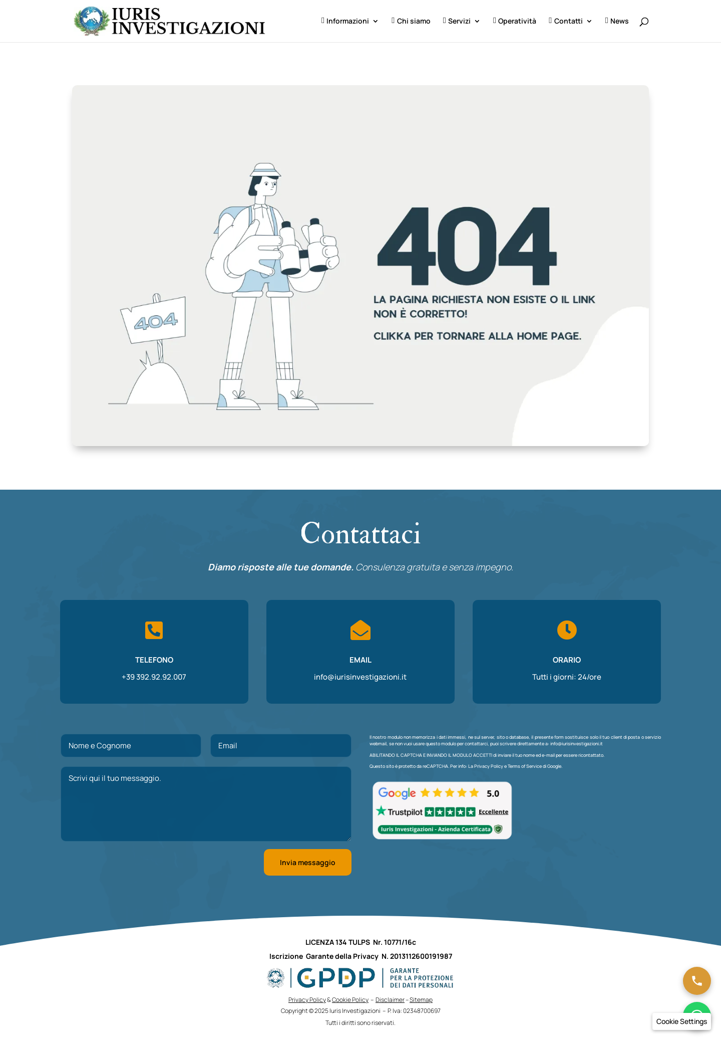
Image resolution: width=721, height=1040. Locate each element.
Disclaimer (390, 999)
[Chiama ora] (697, 981)
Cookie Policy (350, 999)
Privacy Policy (488, 766)
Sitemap (421, 999)
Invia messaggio (307, 862)
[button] (681, 1021)
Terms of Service (525, 766)
